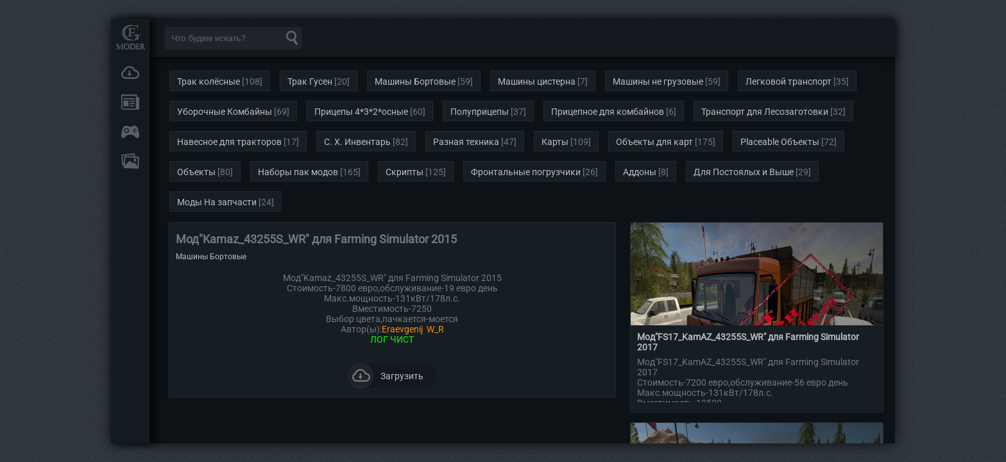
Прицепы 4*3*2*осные (361, 112)
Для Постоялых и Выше (744, 172)
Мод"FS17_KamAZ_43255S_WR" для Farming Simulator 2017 (748, 342)
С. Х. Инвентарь (357, 142)
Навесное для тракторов (229, 142)
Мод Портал (130, 36)
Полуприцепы (479, 112)
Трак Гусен (309, 81)
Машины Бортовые (415, 81)
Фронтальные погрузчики (526, 172)
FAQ (130, 161)
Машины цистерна (536, 81)
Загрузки (130, 72)
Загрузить (385, 375)
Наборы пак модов (298, 172)
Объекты (196, 172)
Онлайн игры (130, 131)
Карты (554, 142)
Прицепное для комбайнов (607, 112)
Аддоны (639, 172)
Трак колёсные (208, 81)
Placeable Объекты (779, 142)
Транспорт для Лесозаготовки (764, 112)
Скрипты (404, 172)
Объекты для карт (654, 142)
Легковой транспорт (788, 81)
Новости (130, 102)
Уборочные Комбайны (224, 112)
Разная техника (466, 142)
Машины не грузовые (658, 81)
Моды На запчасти (217, 202)
